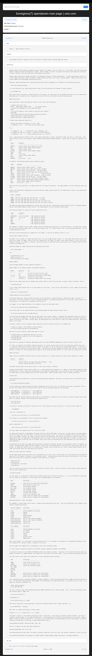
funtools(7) (15, 646)
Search (85, 6)
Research (84, 19)
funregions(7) (9, 38)
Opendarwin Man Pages (10, 19)
